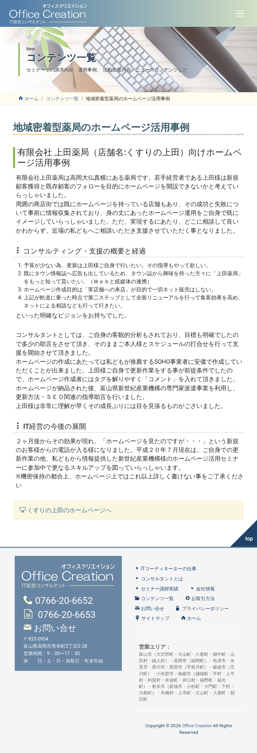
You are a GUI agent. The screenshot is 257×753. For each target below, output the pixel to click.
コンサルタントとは (159, 579)
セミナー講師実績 (156, 589)
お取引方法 (200, 598)
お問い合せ (55, 628)
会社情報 (202, 589)
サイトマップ (152, 618)
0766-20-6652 (64, 600)
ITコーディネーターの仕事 (165, 569)
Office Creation (197, 725)
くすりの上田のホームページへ (65, 510)
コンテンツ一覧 (62, 99)
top (249, 538)
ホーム (28, 99)
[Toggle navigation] (240, 13)
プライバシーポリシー (202, 609)
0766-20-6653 (67, 614)
